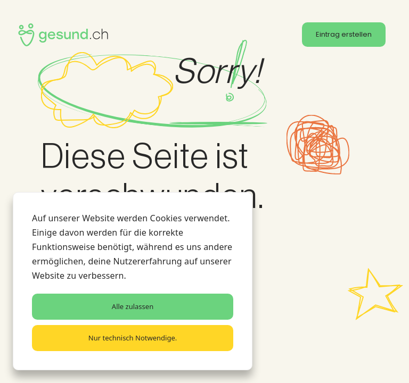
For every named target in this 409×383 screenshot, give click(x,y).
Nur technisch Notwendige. (132, 338)
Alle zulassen (132, 306)
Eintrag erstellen (344, 34)
